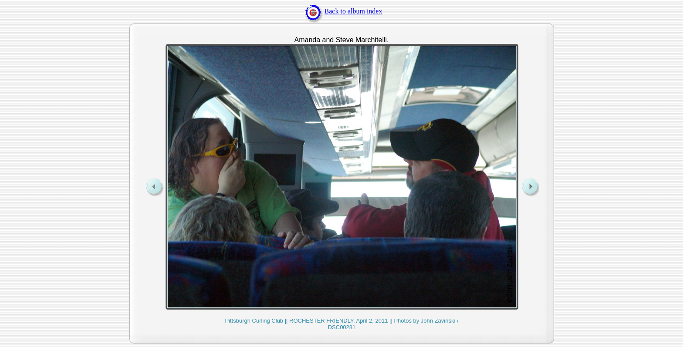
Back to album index (341, 11)
